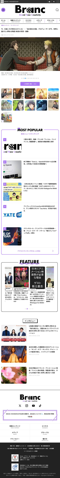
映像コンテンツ (16, 21)
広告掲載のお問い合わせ (33, 446)
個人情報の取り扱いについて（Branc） (18, 448)
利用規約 (31, 448)
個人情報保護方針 (45, 446)
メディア (39, 21)
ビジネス (28, 21)
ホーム (3, 21)
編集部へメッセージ (21, 446)
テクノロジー (15, 439)
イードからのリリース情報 (30, 451)
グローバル (50, 21)
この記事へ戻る (30, 84)
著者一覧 (12, 446)
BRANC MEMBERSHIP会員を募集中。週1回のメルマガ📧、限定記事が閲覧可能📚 (30, 415)
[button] (9, 56)
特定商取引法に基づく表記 (41, 448)
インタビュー (30, 320)
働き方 (45, 439)
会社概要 (51, 448)
